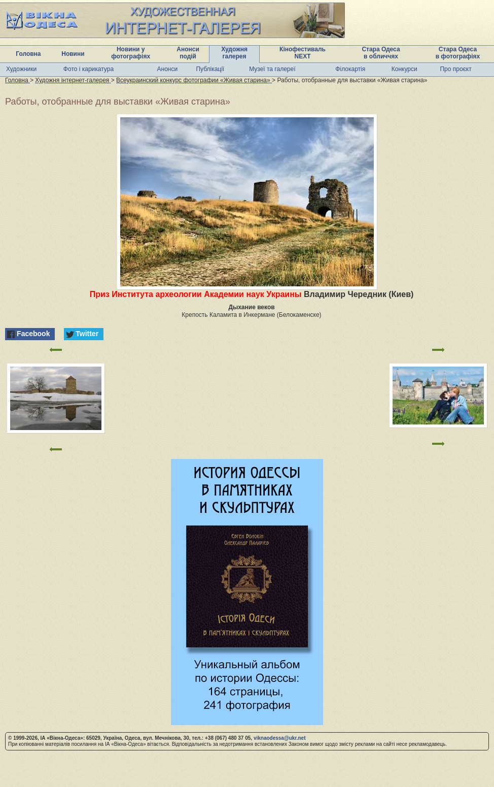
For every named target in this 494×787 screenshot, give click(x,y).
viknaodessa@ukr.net (280, 738)
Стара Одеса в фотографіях (458, 53)
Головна (28, 53)
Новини (72, 53)
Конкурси (404, 69)
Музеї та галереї (272, 69)
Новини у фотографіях (130, 53)
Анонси (167, 69)
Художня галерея (234, 53)
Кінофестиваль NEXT (302, 53)
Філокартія (350, 69)
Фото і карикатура (88, 69)
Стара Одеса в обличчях (381, 53)
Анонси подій (188, 53)
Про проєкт (455, 69)
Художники (21, 69)
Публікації (210, 69)
